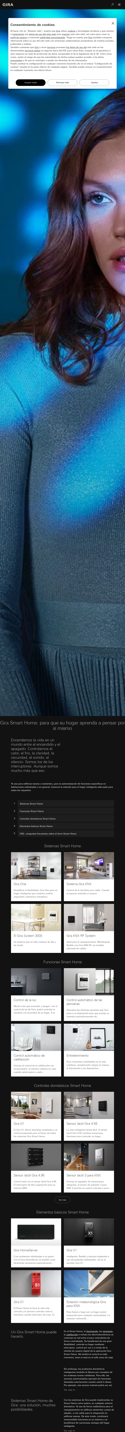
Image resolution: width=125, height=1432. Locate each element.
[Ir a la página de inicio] (8, 4)
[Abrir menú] (119, 4)
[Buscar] (112, 4)
